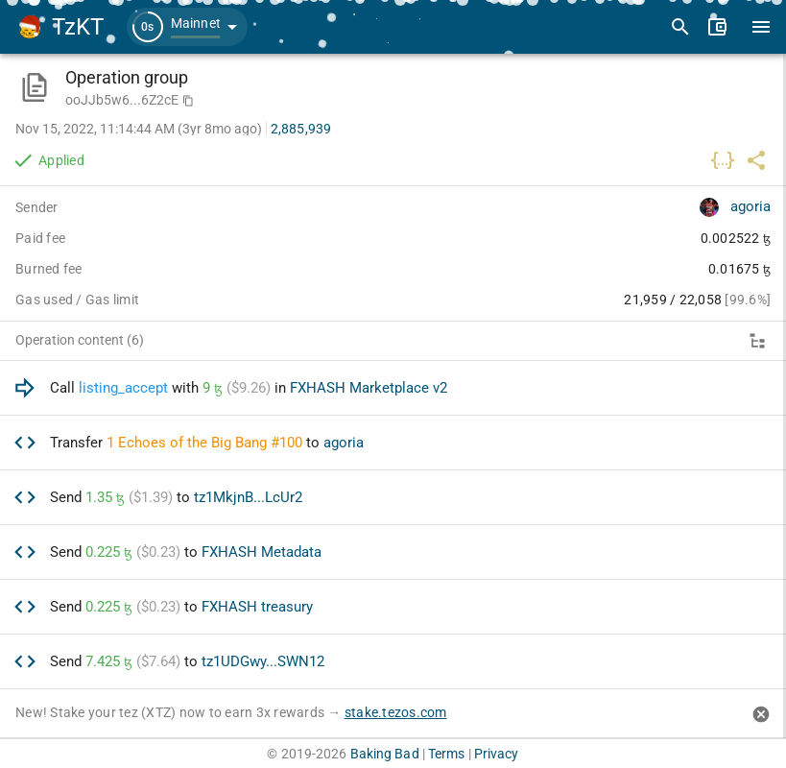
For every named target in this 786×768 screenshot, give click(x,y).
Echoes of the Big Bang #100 (210, 442)
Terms (446, 753)
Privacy (496, 753)
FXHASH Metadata (262, 552)
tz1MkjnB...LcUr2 (248, 497)
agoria (750, 206)
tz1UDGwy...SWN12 (263, 661)
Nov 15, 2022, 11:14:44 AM (138, 128)
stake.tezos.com (396, 712)
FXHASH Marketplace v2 (368, 387)
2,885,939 (301, 128)
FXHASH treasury (257, 606)
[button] (187, 27)
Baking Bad (384, 753)
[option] (393, 388)
